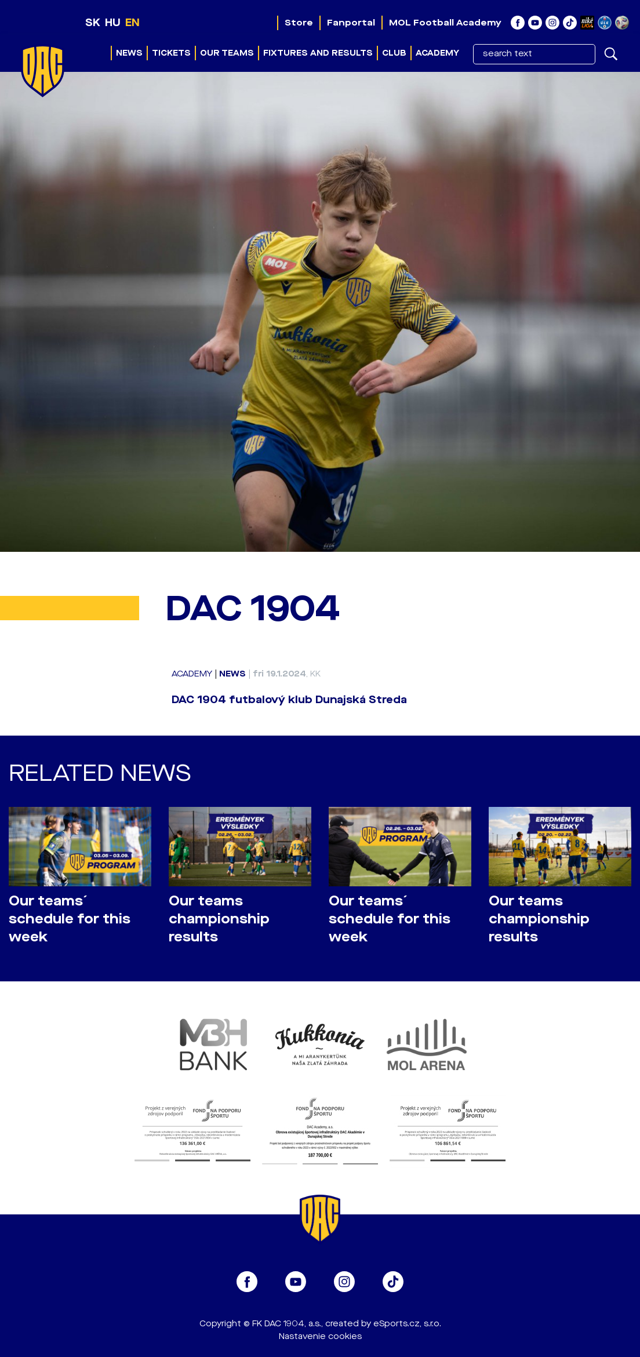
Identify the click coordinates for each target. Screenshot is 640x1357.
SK (92, 23)
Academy (437, 53)
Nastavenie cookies (320, 1336)
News (129, 53)
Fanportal (351, 22)
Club (394, 53)
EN (132, 23)
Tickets (171, 53)
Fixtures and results (318, 53)
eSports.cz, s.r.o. (407, 1323)
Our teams (227, 53)
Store (299, 22)
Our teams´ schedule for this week (69, 919)
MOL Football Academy (445, 22)
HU (113, 23)
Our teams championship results (219, 919)
